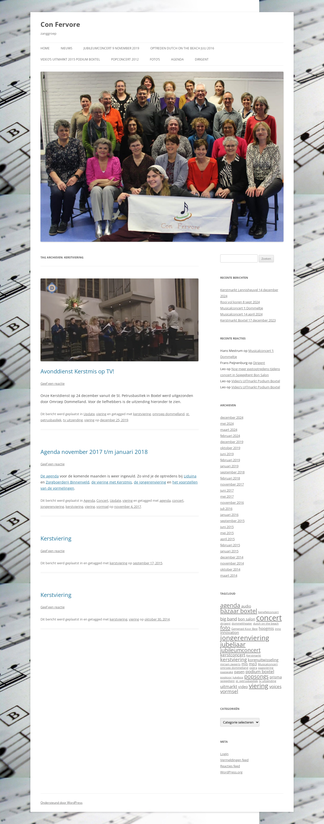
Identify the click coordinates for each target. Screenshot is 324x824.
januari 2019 (229, 466)
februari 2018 (230, 478)
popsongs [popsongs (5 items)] (256, 676)
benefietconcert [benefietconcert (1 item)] (268, 612)
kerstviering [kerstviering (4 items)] (233, 659)
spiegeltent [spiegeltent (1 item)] (227, 681)
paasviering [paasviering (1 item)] (265, 668)
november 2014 (232, 563)
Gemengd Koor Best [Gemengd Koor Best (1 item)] (244, 629)
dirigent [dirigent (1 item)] (225, 623)
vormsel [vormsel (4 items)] (229, 691)
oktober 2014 (230, 569)
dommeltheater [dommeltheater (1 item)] (242, 623)
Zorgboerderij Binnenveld (67, 482)
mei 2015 (227, 533)
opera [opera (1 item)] (253, 668)
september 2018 (232, 472)
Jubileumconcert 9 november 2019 (111, 48)
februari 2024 (230, 435)
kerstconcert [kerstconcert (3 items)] (232, 655)
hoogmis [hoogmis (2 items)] (266, 628)
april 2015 (227, 539)
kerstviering (142, 414)
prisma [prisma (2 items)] (276, 676)
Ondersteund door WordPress (61, 802)
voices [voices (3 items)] (275, 686)
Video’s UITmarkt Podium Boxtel (255, 381)
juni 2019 (227, 454)
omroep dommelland (168, 414)
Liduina (190, 476)
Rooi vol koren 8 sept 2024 (240, 302)
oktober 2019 (230, 448)
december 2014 (231, 557)
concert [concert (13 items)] (269, 618)
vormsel (102, 506)
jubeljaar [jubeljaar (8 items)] (233, 644)
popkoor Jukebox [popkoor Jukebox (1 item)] (231, 677)
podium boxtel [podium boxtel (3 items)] (260, 671)
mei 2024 (227, 423)
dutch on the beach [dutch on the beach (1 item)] (266, 623)
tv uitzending (73, 420)
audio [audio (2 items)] (246, 606)
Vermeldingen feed (234, 760)
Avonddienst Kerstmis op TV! (77, 371)
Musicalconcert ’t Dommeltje (241, 308)
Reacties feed (230, 766)
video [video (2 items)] (243, 686)
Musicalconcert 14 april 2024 (241, 314)
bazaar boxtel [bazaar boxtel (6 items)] (238, 611)
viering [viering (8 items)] (258, 685)
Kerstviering (55, 538)
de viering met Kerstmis (111, 482)
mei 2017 (227, 496)
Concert (102, 500)
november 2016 (232, 502)
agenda (165, 500)
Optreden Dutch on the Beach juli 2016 (182, 48)
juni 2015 (227, 527)
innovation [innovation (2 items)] (229, 632)
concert (178, 500)
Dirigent (202, 59)
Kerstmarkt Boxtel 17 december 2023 (248, 320)
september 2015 (232, 520)
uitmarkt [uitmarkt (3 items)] (228, 686)
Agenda (177, 59)
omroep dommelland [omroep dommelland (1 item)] (234, 668)
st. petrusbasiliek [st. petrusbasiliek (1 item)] (247, 681)
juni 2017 (227, 490)
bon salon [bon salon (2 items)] (246, 618)
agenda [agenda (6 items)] (230, 605)
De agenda (49, 476)
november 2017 (232, 484)
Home (45, 48)
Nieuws (66, 48)
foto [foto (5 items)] (225, 627)
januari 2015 (229, 551)
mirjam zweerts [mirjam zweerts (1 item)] (230, 664)
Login (224, 754)
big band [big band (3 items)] (228, 619)
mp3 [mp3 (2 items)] (253, 663)
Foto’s (155, 59)
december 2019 (231, 441)
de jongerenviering (150, 482)
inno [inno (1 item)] (278, 629)
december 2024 (231, 417)
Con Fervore (60, 24)
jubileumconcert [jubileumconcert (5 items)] (240, 650)
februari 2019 (230, 460)
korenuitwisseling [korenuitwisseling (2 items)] (263, 659)
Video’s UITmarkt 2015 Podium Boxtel (70, 59)
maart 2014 (228, 575)
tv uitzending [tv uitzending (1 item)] (267, 681)
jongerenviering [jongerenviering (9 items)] (244, 637)
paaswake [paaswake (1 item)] (226, 672)
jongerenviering (52, 506)
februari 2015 (230, 545)
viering (101, 414)
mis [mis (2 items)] (244, 663)
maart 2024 (228, 429)
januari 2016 (229, 514)
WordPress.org (231, 772)
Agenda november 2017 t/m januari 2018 (94, 451)
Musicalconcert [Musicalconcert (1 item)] (268, 664)
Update (89, 414)
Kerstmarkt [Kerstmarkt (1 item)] (253, 655)
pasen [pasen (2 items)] (239, 671)
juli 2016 (226, 508)
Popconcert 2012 (125, 59)
